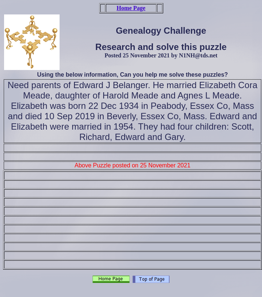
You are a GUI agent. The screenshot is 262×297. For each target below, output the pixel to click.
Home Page (131, 8)
